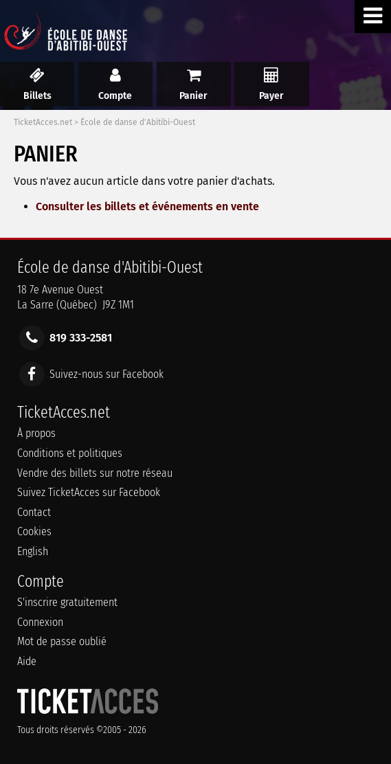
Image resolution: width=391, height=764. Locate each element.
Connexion (40, 622)
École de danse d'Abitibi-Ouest (137, 122)
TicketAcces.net (43, 122)
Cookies (34, 531)
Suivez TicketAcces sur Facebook (88, 492)
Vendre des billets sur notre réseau (94, 473)
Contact (34, 512)
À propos (36, 433)
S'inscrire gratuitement (67, 602)
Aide (26, 661)
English (32, 551)
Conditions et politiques (69, 453)
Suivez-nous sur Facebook (106, 373)
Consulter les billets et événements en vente (147, 206)
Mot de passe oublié (62, 641)
